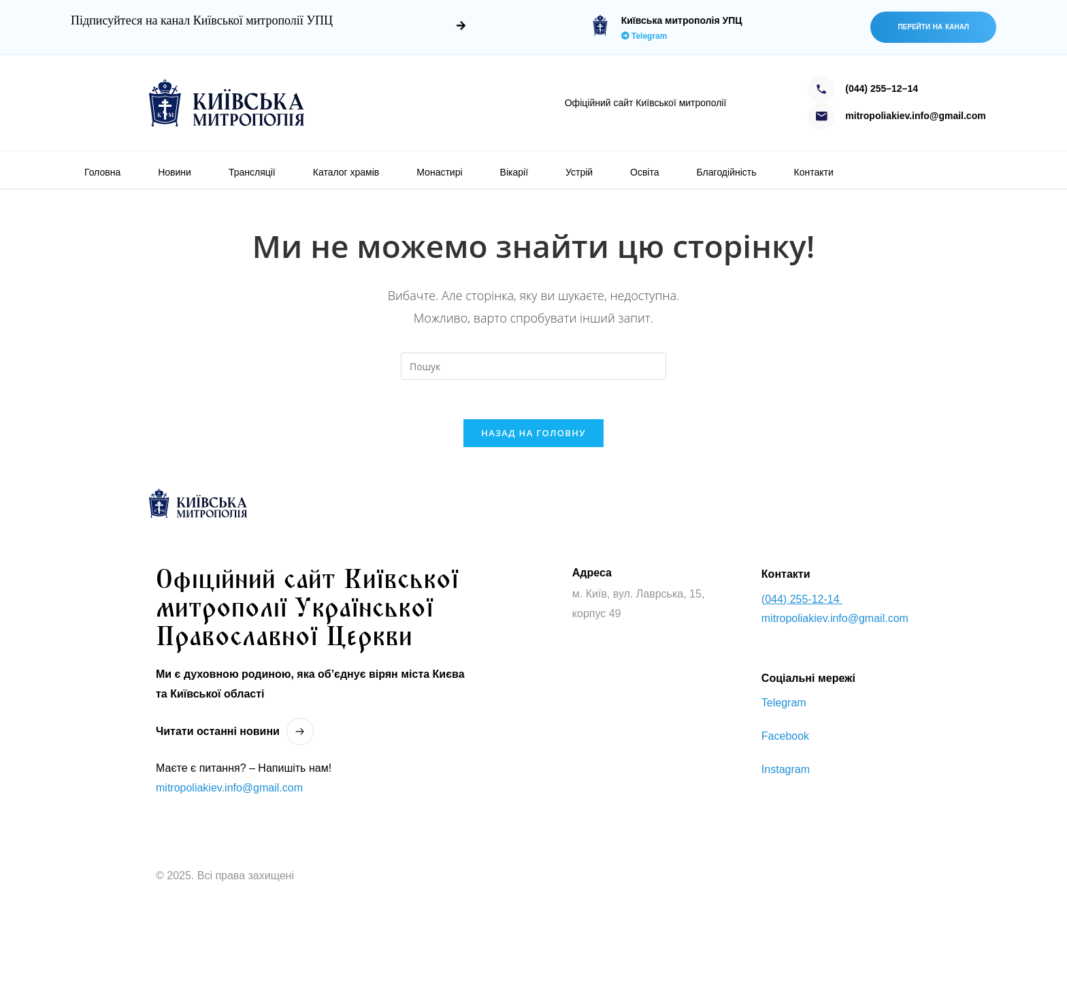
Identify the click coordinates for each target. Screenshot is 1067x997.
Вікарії (514, 172)
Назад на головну (533, 435)
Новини (174, 172)
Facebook (785, 739)
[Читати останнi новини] (300, 734)
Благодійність (727, 172)
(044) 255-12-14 (801, 601)
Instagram (785, 771)
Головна (102, 172)
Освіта (644, 172)
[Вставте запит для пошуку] (533, 366)
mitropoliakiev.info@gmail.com (229, 790)
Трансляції (252, 172)
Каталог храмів (346, 172)
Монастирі (439, 172)
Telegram (644, 36)
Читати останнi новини (218, 733)
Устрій (579, 172)
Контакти (814, 172)
